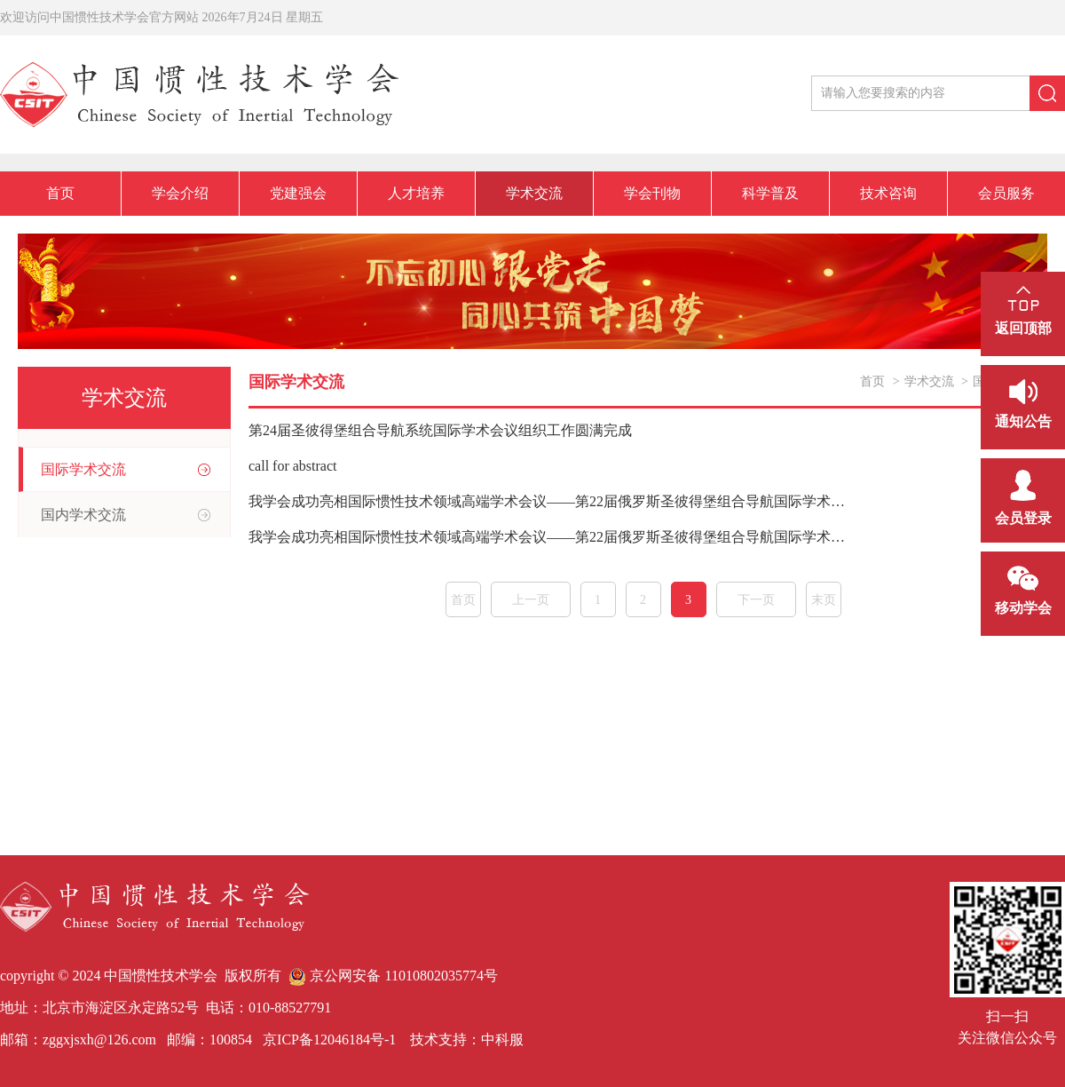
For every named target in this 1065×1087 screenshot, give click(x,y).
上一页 (530, 600)
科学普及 (770, 193)
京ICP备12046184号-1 (327, 1039)
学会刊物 (652, 193)
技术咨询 (888, 193)
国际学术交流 (83, 469)
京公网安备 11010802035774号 (392, 975)
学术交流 (534, 193)
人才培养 (416, 193)
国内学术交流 (83, 514)
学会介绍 (180, 193)
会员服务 (1006, 193)
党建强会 (298, 193)
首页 (60, 193)
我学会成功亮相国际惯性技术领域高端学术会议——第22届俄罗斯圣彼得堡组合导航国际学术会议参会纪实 (548, 536)
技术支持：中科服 (467, 1039)
